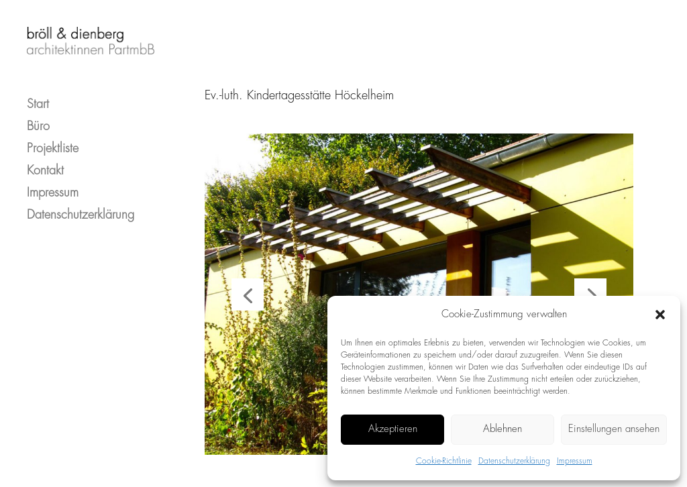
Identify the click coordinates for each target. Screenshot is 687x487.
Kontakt (45, 159)
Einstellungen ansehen (613, 429)
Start (38, 93)
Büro (38, 115)
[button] (660, 314)
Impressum (574, 461)
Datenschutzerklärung (514, 461)
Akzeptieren (392, 429)
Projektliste (52, 137)
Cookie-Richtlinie (444, 461)
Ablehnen (502, 429)
